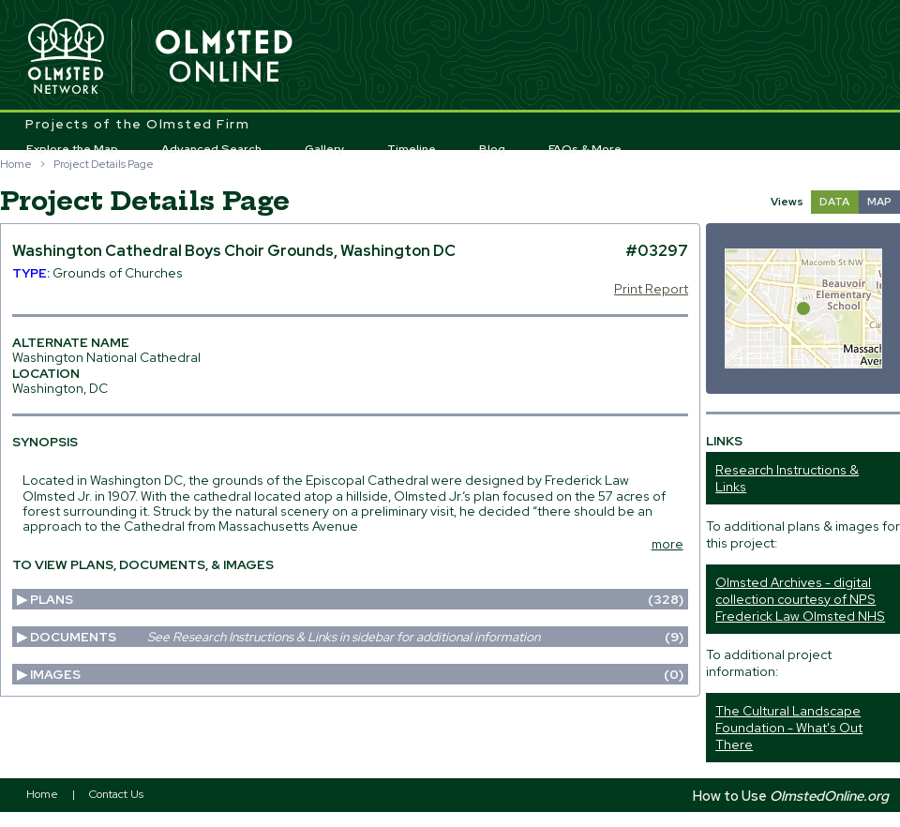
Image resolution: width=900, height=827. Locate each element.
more (667, 543)
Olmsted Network (65, 57)
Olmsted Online (225, 57)
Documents (356, 636)
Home (16, 164)
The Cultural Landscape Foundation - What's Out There (788, 727)
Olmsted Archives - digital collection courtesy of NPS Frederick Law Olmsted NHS (800, 599)
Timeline (411, 149)
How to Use (791, 795)
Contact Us (116, 794)
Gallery (325, 149)
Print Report (651, 288)
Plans (356, 599)
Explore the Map (72, 149)
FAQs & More (585, 149)
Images (356, 674)
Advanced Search (211, 149)
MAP (879, 201)
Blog (492, 149)
